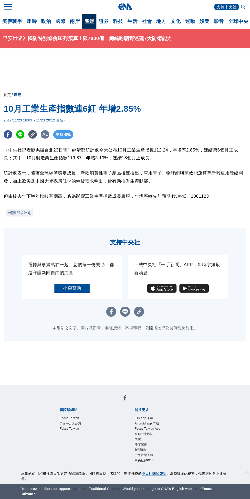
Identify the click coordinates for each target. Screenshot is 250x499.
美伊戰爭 (12, 21)
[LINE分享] (20, 134)
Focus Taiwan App (147, 428)
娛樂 (204, 21)
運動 (190, 21)
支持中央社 (227, 7)
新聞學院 (141, 450)
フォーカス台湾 (70, 423)
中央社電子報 (144, 455)
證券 (104, 21)
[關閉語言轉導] (247, 488)
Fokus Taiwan (69, 428)
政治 (46, 21)
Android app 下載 (147, 423)
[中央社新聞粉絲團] (125, 399)
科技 (118, 21)
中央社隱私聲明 (154, 474)
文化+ (139, 439)
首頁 (7, 95)
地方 (161, 21)
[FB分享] (8, 134)
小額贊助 (72, 288)
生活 (132, 21)
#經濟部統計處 (19, 213)
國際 (60, 21)
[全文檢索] (243, 7)
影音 (219, 21)
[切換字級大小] (45, 134)
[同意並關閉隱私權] (247, 473)
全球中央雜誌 (144, 434)
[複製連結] (33, 134)
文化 (176, 21)
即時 (32, 21)
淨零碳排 (141, 444)
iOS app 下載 (144, 418)
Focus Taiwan (69, 418)
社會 (147, 21)
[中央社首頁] (125, 6)
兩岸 (75, 21)
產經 (89, 21)
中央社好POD (144, 460)
